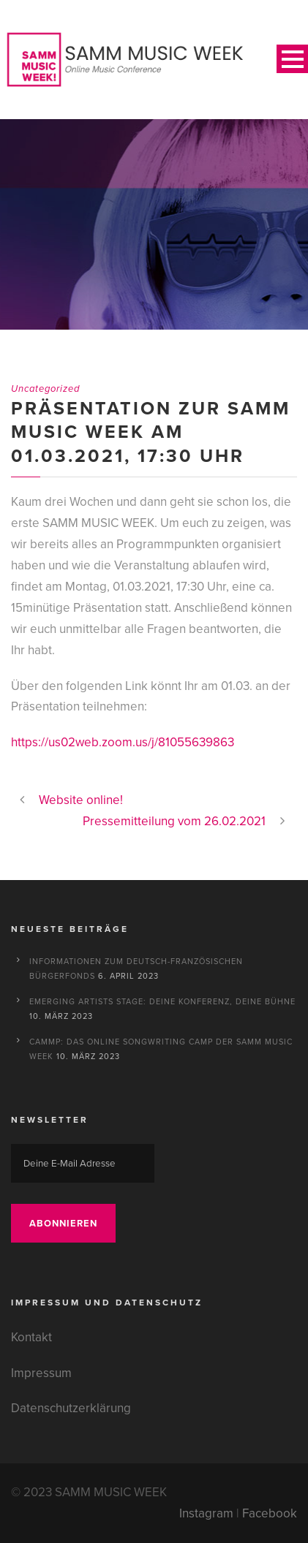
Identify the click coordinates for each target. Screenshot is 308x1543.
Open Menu (292, 59)
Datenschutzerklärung (71, 1408)
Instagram (206, 1513)
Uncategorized (45, 388)
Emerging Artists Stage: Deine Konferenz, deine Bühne (162, 1001)
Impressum (41, 1373)
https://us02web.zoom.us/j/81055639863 (122, 742)
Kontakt (31, 1337)
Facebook (269, 1513)
